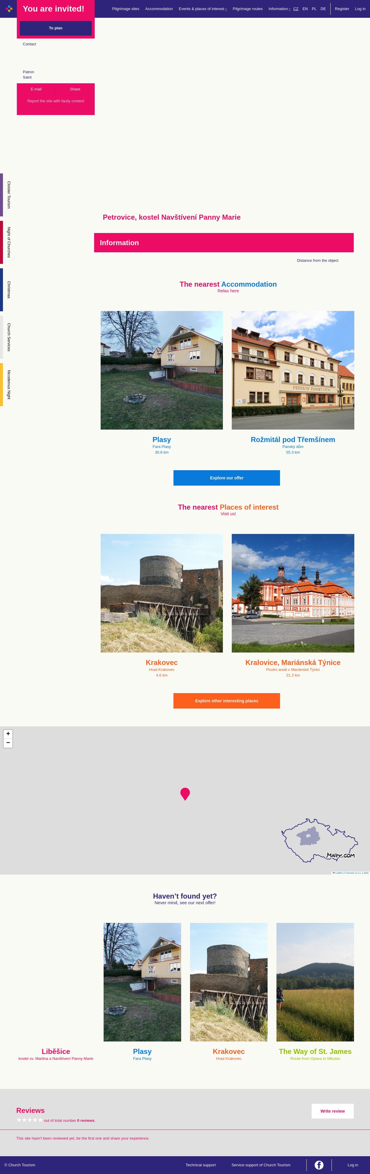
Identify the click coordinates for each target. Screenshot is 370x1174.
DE (323, 9)
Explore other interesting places (226, 700)
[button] (185, 794)
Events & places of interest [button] (203, 9)
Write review (333, 1111)
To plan (55, 28)
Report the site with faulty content (55, 101)
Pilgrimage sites (125, 9)
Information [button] (279, 9)
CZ (295, 9)
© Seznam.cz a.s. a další (356, 873)
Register (342, 9)
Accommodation (159, 9)
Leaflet (337, 873)
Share (75, 89)
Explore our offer (227, 478)
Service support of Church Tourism (260, 1165)
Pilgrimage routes (248, 9)
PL (314, 9)
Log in (360, 9)
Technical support (200, 1165)
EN (305, 9)
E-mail (36, 89)
